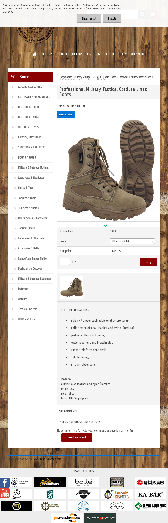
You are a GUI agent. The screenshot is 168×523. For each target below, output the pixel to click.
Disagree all (89, 18)
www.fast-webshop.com (47, 458)
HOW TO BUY (93, 54)
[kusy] (65, 261)
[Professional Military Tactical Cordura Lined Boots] (108, 120)
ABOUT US (47, 54)
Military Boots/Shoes (141, 76)
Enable (112, 18)
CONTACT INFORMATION (132, 54)
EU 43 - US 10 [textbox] (120, 241)
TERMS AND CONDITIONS (69, 54)
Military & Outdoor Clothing (87, 76)
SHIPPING (110, 54)
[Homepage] (34, 54)
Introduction (66, 76)
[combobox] (132, 241)
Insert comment (76, 437)
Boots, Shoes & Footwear (115, 76)
